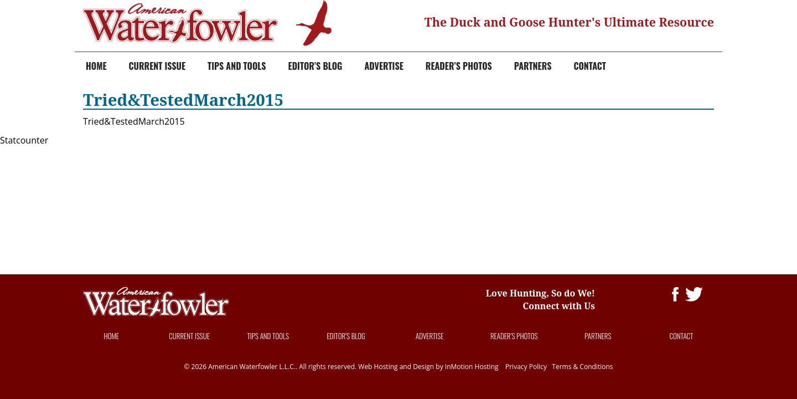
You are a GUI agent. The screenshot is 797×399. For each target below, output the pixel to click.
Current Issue (157, 66)
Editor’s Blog (315, 66)
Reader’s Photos (459, 66)
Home (96, 66)
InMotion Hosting (472, 366)
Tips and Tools (237, 66)
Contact (589, 66)
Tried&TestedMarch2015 (134, 121)
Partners (533, 66)
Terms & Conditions (582, 366)
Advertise (383, 66)
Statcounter (24, 140)
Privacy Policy (526, 366)
